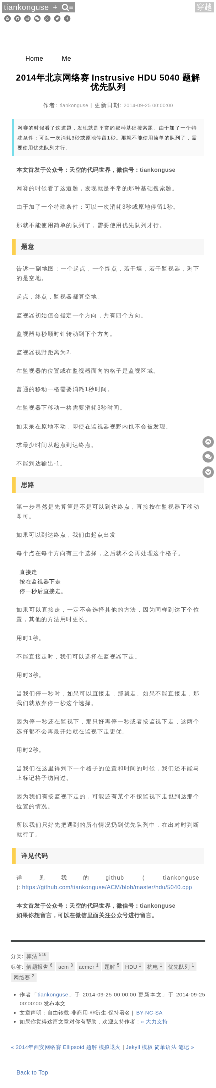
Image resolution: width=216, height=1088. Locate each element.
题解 (112, 966)
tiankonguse (53, 994)
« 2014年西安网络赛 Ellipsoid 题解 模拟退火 (66, 1047)
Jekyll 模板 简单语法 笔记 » (160, 1047)
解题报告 (39, 966)
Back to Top (32, 1073)
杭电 (154, 966)
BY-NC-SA (149, 1013)
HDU (133, 966)
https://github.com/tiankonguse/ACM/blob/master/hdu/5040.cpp (107, 887)
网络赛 (24, 976)
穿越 (204, 6)
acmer (89, 966)
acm (65, 966)
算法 (36, 955)
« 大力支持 (154, 1021)
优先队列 (181, 966)
